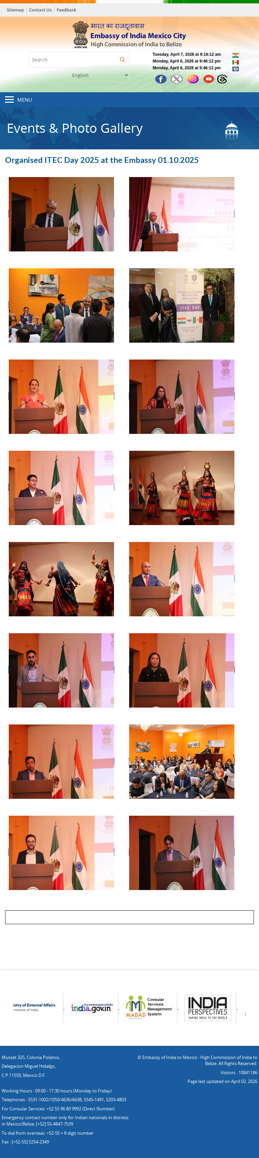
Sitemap (15, 10)
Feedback (66, 10)
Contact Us (40, 10)
